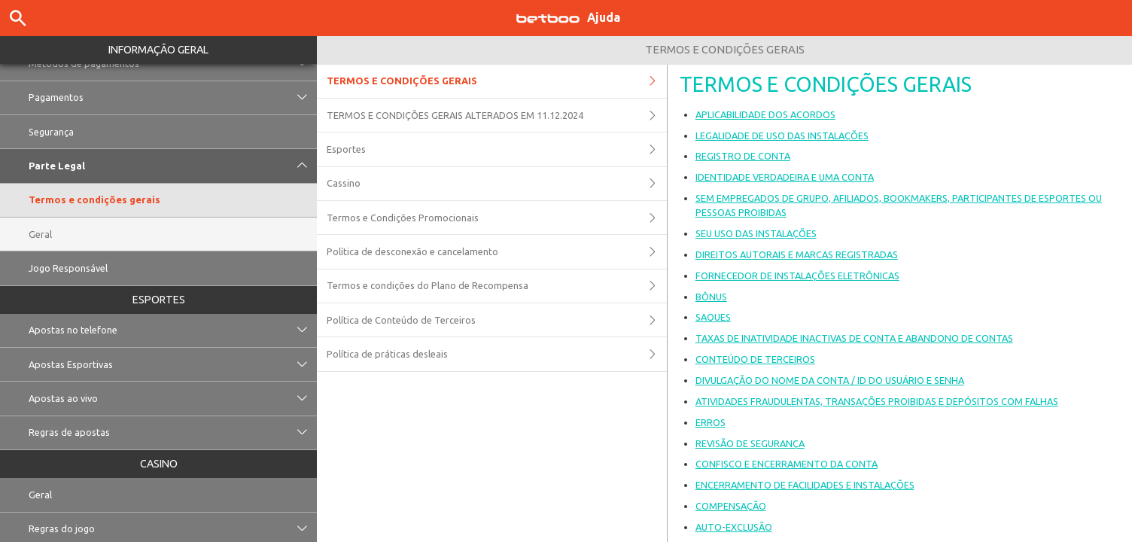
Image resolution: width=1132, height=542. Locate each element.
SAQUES (713, 317)
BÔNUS (711, 296)
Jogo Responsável (68, 268)
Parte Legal (173, 165)
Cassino (497, 183)
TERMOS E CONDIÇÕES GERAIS (497, 81)
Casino (159, 464)
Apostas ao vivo (173, 398)
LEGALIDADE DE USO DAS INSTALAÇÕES (782, 135)
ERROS (710, 422)
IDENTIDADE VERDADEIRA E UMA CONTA (784, 177)
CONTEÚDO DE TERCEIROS (755, 359)
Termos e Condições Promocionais (497, 217)
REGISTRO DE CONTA (742, 156)
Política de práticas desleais (497, 353)
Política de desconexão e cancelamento (497, 251)
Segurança (51, 131)
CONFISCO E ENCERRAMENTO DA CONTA (786, 463)
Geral (40, 234)
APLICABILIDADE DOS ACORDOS (765, 114)
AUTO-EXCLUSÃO (733, 527)
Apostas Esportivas (173, 364)
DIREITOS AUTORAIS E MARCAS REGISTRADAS (796, 254)
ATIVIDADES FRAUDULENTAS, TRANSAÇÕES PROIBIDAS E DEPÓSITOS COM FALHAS (876, 401)
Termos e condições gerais (94, 199)
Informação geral (158, 50)
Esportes (158, 300)
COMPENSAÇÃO (730, 506)
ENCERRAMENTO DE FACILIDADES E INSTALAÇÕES (804, 485)
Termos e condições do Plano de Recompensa (497, 286)
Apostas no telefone (173, 330)
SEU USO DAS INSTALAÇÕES (756, 233)
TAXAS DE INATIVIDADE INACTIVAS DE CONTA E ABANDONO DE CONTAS (854, 338)
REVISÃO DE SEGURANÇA (750, 443)
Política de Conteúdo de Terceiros (497, 319)
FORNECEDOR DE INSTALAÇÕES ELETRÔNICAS (797, 275)
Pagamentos (173, 97)
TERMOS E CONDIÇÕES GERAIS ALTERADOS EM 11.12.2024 (497, 115)
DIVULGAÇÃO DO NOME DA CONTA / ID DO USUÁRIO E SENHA (829, 380)
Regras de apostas (173, 432)
